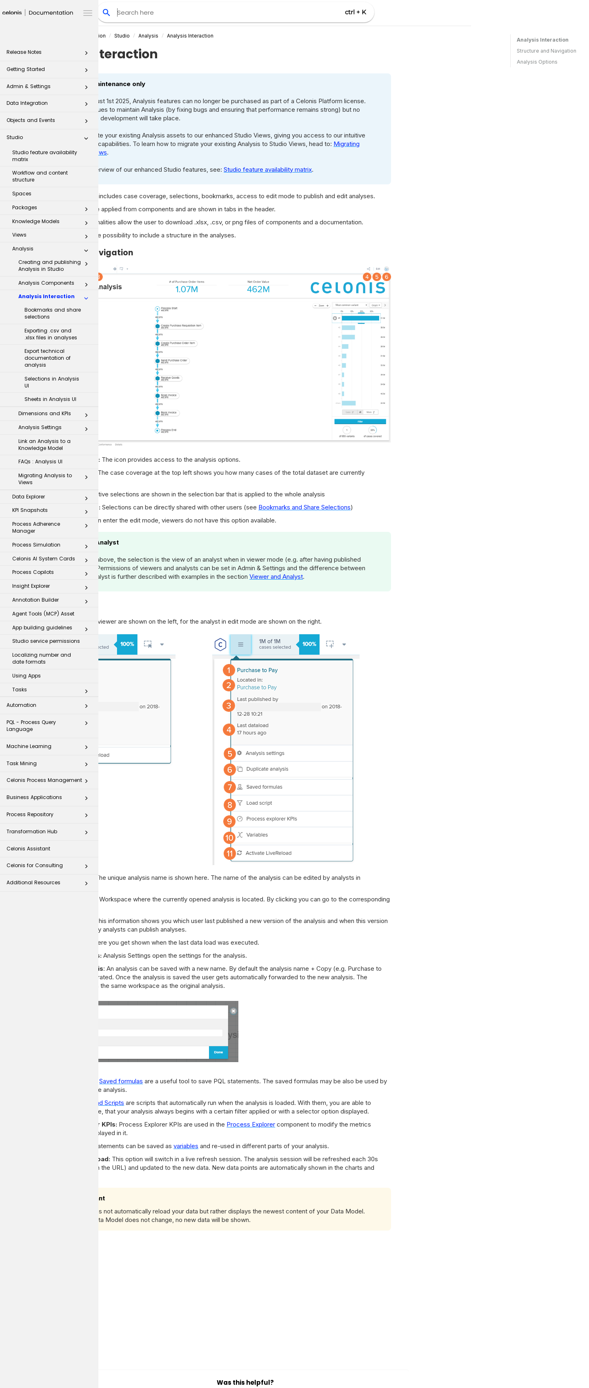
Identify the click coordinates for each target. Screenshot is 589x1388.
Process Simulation (52, 546)
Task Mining (50, 765)
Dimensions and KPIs (55, 415)
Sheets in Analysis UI (50, 399)
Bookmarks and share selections (52, 313)
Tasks (52, 691)
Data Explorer (52, 498)
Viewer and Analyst (374, 576)
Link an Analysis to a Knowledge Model (44, 445)
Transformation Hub (50, 834)
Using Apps (26, 675)
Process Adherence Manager (52, 527)
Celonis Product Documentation (166, 36)
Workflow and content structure (40, 176)
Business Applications (50, 799)
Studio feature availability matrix (44, 156)
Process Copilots (52, 574)
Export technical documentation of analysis (47, 358)
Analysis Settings (55, 429)
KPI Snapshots (52, 512)
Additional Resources (50, 885)
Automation (50, 707)
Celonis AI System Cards (52, 560)
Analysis (52, 250)
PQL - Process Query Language (50, 725)
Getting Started (50, 71)
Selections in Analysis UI (51, 382)
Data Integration (50, 105)
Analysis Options (537, 62)
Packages (52, 209)
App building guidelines (52, 629)
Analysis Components (55, 284)
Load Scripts (204, 1103)
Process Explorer (349, 1124)
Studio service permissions (46, 641)
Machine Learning (50, 748)
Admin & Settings (50, 88)
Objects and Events (50, 122)
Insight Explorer (52, 587)
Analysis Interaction (55, 298)
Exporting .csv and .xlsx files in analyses (50, 334)
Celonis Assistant (28, 848)
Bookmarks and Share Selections (403, 507)
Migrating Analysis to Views (55, 479)
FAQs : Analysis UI (40, 461)
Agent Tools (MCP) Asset (43, 613)
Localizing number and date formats (41, 658)
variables (284, 1146)
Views (52, 236)
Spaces (21, 193)
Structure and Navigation (546, 51)
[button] (86, 54)
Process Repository (50, 816)
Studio (50, 139)
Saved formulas (219, 1081)
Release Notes (50, 54)
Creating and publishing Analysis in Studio (55, 265)
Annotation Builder (52, 601)
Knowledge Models (52, 223)
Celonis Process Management (50, 782)
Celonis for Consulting (50, 867)
